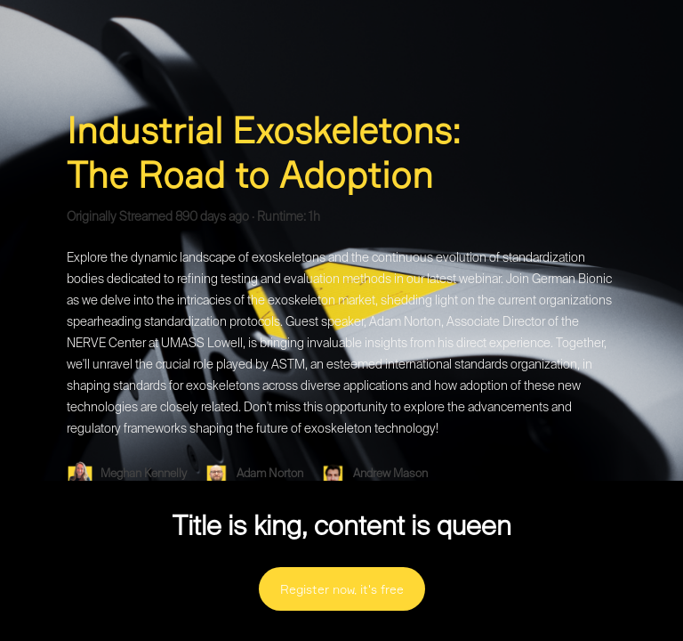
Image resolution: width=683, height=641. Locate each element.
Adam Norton (271, 474)
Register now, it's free (342, 588)
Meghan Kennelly (144, 474)
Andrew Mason (391, 474)
